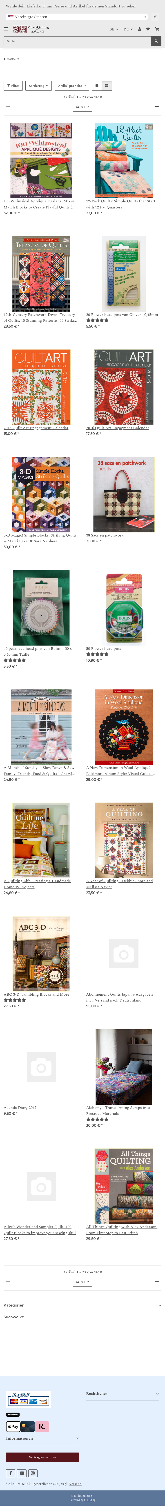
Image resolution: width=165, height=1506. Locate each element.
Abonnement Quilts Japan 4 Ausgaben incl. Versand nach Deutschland (119, 997)
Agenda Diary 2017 (20, 1108)
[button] (140, 29)
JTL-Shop (90, 1500)
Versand (75, 1484)
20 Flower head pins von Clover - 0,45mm (122, 315)
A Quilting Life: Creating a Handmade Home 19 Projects (37, 884)
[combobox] (77, 17)
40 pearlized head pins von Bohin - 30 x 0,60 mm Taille (38, 651)
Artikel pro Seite (70, 85)
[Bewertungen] (97, 320)
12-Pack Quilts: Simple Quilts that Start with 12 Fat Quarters (120, 204)
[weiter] (157, 107)
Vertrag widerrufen (42, 1457)
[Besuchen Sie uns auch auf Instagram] (33, 1473)
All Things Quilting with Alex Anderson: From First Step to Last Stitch (121, 1230)
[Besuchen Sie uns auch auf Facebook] (10, 1473)
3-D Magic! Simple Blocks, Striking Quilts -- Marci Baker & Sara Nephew (40, 538)
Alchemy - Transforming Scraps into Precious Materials (118, 1111)
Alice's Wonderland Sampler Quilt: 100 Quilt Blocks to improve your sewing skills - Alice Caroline (41, 1230)
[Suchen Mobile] (77, 41)
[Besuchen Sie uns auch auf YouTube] (21, 1473)
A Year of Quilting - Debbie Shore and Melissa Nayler (119, 884)
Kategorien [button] (14, 1305)
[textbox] (77, 17)
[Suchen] (156, 41)
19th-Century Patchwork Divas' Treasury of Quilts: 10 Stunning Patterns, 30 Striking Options (41, 318)
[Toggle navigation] (6, 27)
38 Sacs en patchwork (105, 535)
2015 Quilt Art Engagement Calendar (36, 428)
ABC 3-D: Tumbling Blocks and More (36, 994)
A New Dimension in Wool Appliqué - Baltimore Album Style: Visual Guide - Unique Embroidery (119, 771)
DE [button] (111, 29)
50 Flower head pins (103, 649)
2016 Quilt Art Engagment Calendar (117, 428)
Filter (13, 85)
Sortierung (36, 85)
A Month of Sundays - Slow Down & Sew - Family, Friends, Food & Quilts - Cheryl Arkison (40, 771)
